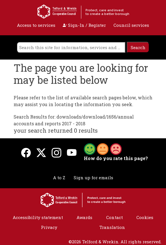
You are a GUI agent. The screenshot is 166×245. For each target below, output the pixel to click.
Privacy (49, 227)
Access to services (36, 25)
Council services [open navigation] (131, 25)
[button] (103, 148)
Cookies (144, 217)
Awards (84, 217)
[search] (71, 47)
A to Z (59, 177)
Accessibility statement (38, 217)
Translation (112, 227)
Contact (114, 217)
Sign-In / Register (84, 25)
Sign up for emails (93, 177)
